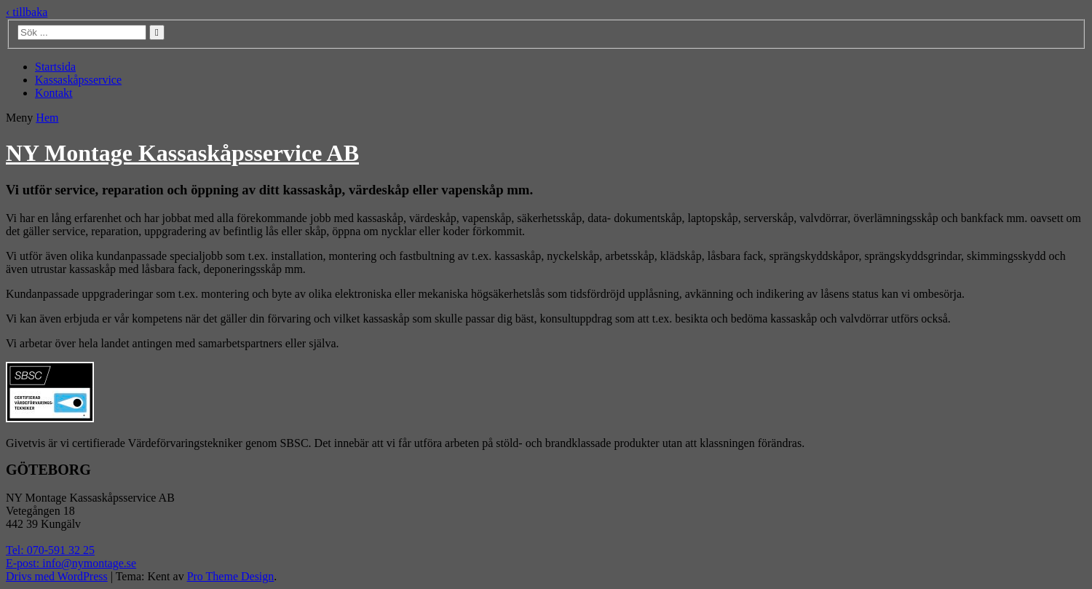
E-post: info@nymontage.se (71, 563)
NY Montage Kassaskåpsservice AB (182, 153)
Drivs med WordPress (57, 576)
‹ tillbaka (26, 12)
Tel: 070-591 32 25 (50, 550)
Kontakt (54, 93)
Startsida (55, 66)
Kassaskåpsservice (78, 80)
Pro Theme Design (230, 576)
